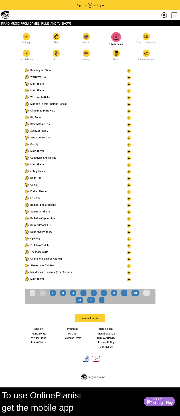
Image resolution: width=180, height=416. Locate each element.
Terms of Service (106, 338)
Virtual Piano (38, 338)
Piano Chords (38, 342)
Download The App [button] (90, 318)
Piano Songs (38, 333)
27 (91, 300)
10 (135, 292)
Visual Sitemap (106, 333)
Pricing (72, 333)
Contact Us (106, 346)
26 (79, 300)
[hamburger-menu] (174, 15)
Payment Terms (72, 338)
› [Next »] (101, 300)
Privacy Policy (106, 342)
